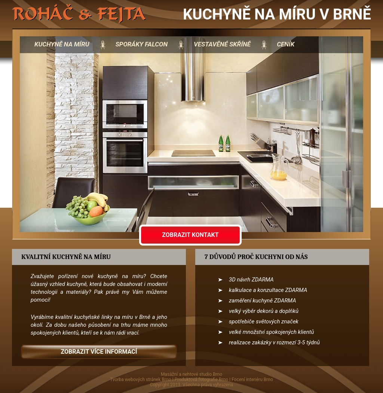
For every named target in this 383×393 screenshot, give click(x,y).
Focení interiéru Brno (252, 379)
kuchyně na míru (61, 44)
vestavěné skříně (222, 44)
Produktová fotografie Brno (201, 379)
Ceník (285, 44)
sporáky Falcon (142, 44)
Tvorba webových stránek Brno (140, 379)
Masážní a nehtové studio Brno (191, 374)
